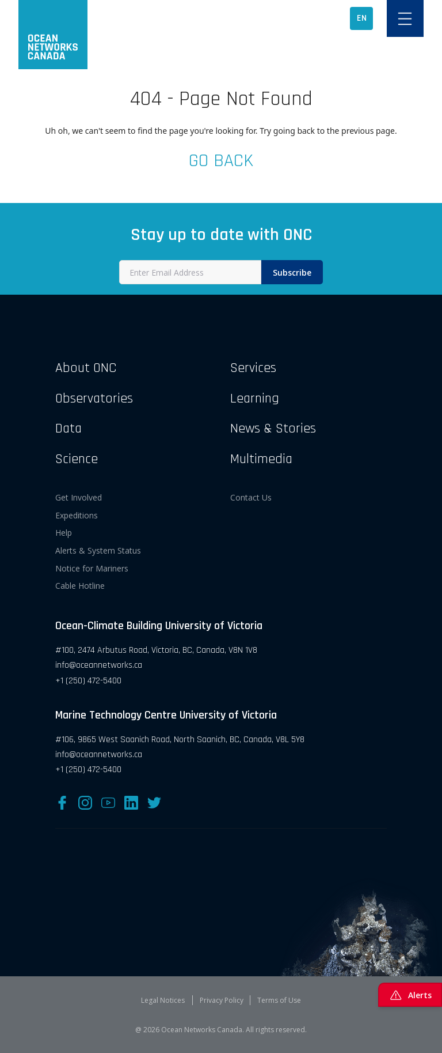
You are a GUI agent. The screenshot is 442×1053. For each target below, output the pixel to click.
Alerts (410, 995)
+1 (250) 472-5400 (88, 681)
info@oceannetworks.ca (98, 665)
